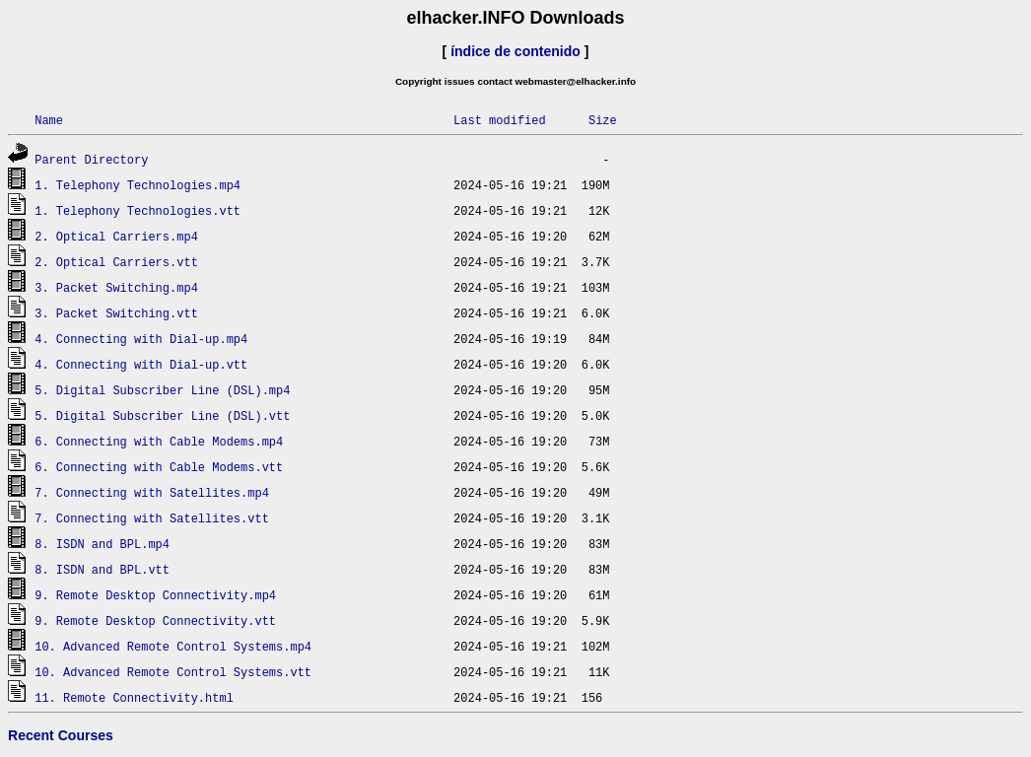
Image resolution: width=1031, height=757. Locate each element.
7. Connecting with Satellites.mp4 (151, 492)
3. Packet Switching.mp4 (116, 287)
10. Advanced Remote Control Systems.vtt (172, 671)
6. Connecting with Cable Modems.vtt (158, 466)
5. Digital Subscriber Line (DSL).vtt (162, 415)
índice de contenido (515, 51)
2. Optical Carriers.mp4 (116, 236)
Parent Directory (91, 159)
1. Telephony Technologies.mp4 (137, 184)
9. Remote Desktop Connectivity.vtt (155, 620)
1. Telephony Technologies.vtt (137, 210)
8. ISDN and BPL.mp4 (102, 543)
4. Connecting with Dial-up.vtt (140, 364)
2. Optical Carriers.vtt (116, 261)
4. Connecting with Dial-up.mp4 (140, 338)
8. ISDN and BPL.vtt (102, 569)
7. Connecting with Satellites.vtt (151, 518)
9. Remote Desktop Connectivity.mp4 (155, 594)
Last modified (499, 119)
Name (48, 119)
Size (602, 119)
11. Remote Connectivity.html (134, 697)
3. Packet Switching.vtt (116, 313)
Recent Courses (60, 735)
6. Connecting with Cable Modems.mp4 (158, 441)
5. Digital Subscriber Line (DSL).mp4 (162, 389)
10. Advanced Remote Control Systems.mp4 (172, 646)
